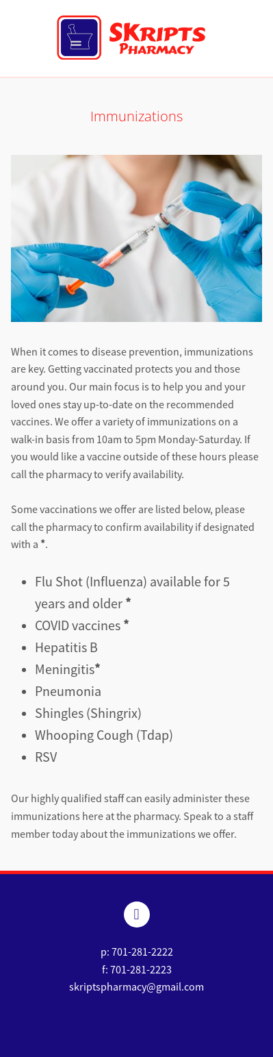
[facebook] (137, 914)
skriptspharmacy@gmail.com (136, 987)
